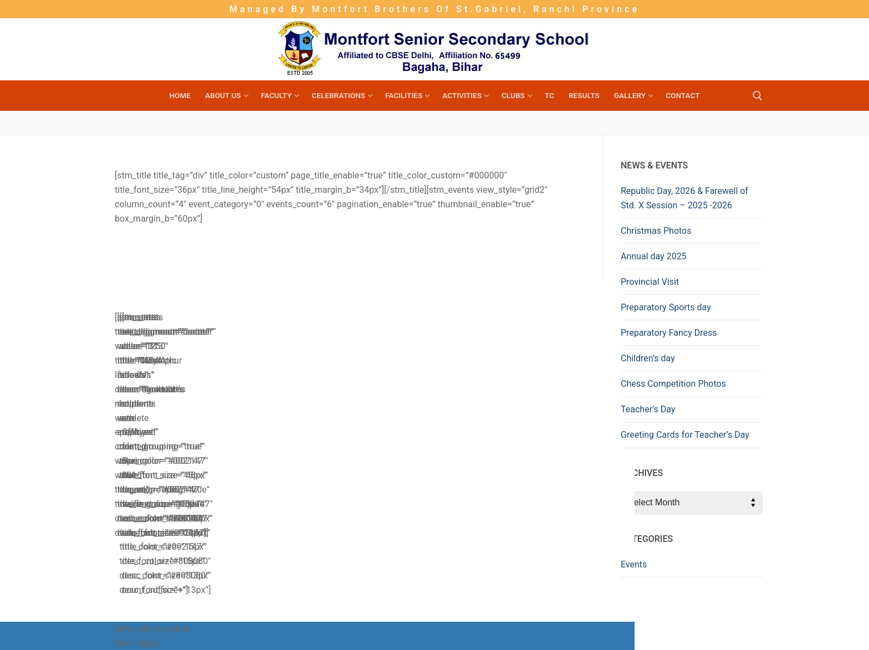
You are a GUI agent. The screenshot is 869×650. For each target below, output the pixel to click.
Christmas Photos (656, 231)
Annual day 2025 (654, 256)
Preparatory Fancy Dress (669, 332)
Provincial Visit (650, 282)
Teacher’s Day (648, 409)
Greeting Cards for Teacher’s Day (685, 434)
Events (634, 564)
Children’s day (648, 358)
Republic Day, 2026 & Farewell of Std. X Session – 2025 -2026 (684, 198)
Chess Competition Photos (673, 383)
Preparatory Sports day (666, 307)
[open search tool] (758, 96)
